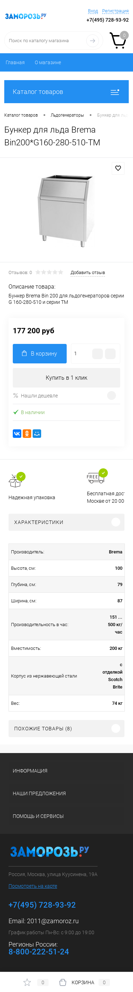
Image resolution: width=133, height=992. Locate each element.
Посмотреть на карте (33, 886)
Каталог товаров (66, 91)
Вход (93, 10)
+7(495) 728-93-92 (108, 20)
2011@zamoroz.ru (53, 921)
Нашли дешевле (35, 395)
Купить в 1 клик (66, 377)
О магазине (48, 62)
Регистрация (115, 10)
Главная (15, 62)
